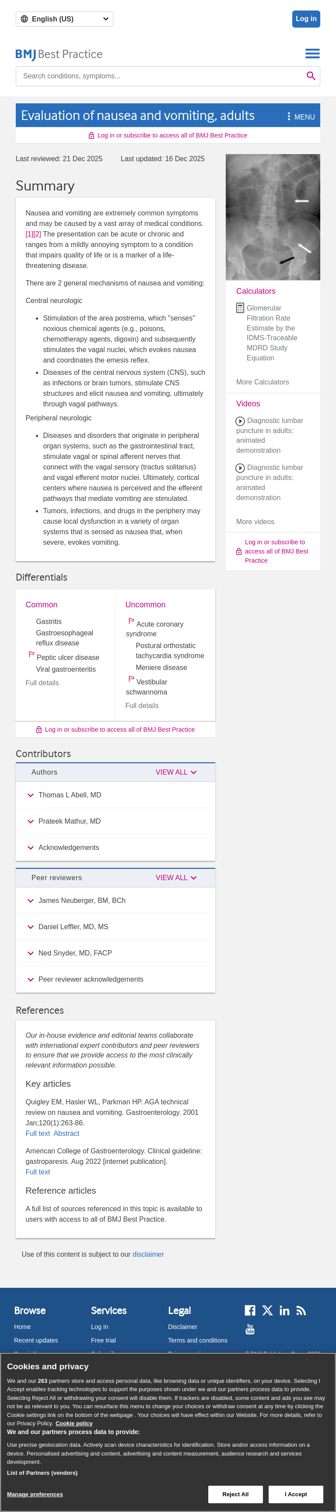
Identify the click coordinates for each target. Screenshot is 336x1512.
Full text (38, 1133)
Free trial (103, 1340)
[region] (168, 1432)
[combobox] (159, 76)
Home (22, 1326)
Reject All (235, 1494)
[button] (287, 117)
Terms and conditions (198, 1340)
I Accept (296, 1494)
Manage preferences (35, 1494)
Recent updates (36, 1340)
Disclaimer (182, 1326)
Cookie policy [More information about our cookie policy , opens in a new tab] (74, 1423)
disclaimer (148, 1254)
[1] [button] (29, 234)
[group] (115, 795)
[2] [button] (37, 234)
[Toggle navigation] (312, 53)
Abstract (65, 1133)
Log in (306, 18)
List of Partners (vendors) (42, 1473)
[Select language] (64, 19)
